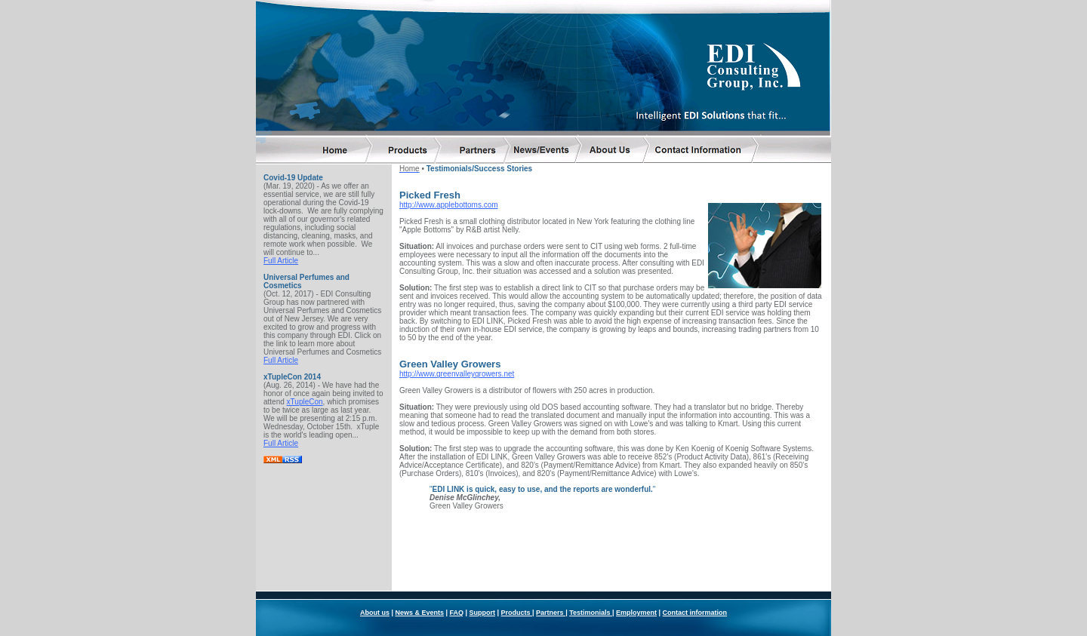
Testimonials (590, 572)
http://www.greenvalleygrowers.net (456, 371)
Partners (550, 572)
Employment (636, 572)
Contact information (695, 572)
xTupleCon (305, 399)
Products (517, 572)
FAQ (456, 572)
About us (375, 572)
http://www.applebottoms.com (448, 202)
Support (483, 572)
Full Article (280, 258)
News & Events (419, 572)
